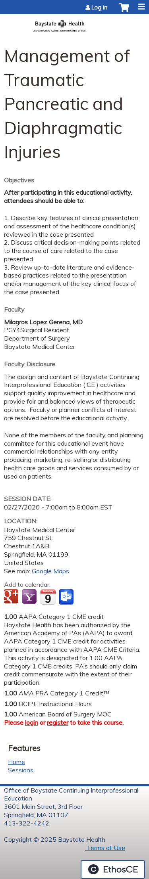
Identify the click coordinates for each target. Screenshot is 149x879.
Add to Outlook (67, 597)
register (57, 722)
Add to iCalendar (48, 597)
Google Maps (50, 571)
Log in (99, 7)
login (31, 722)
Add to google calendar (12, 597)
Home (16, 762)
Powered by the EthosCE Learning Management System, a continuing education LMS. (113, 869)
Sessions (20, 770)
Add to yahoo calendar (30, 597)
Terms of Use (105, 848)
